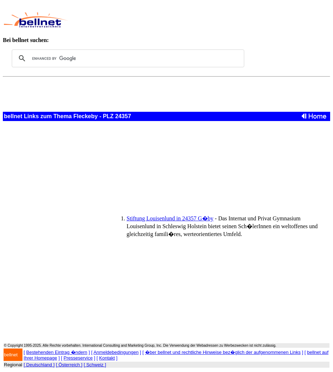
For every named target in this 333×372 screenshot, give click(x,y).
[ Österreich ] (69, 364)
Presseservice (78, 358)
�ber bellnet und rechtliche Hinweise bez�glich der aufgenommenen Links (223, 352)
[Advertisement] (199, 20)
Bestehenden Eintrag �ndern (56, 352)
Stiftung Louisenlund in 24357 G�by (170, 218)
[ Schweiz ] (95, 364)
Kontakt (107, 358)
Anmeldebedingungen (116, 352)
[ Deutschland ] (39, 364)
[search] (127, 58)
